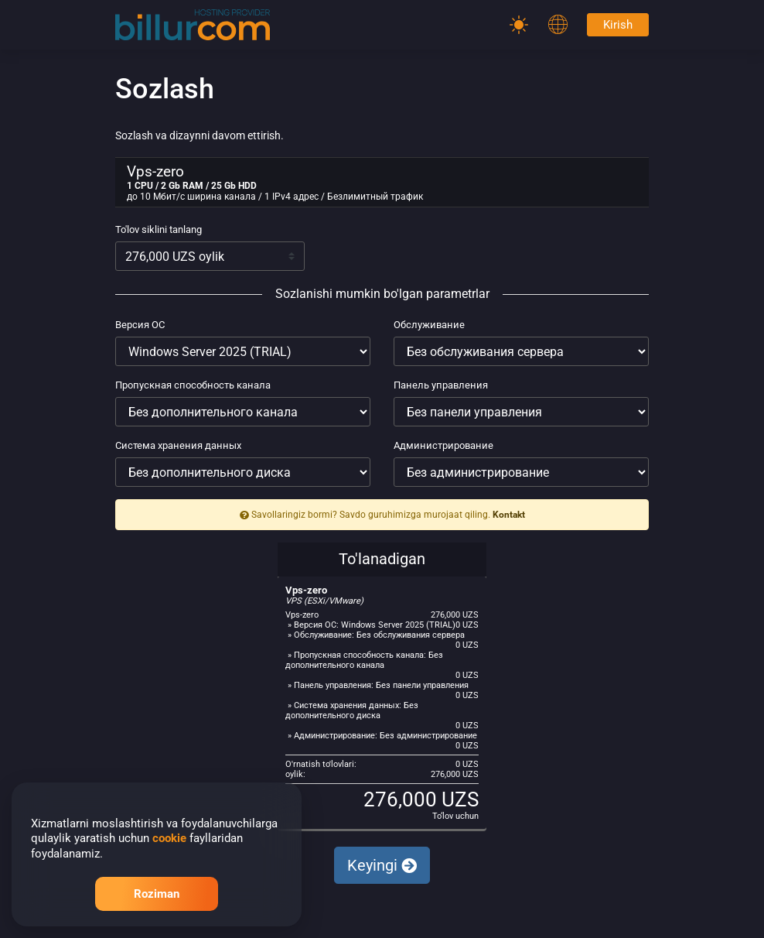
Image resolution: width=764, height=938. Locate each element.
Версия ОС (140, 324)
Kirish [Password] (618, 25)
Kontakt (509, 514)
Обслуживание (429, 324)
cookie (169, 838)
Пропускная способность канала (193, 385)
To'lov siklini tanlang (158, 229)
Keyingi (382, 865)
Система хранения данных (178, 445)
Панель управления (441, 385)
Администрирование (443, 445)
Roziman (156, 894)
